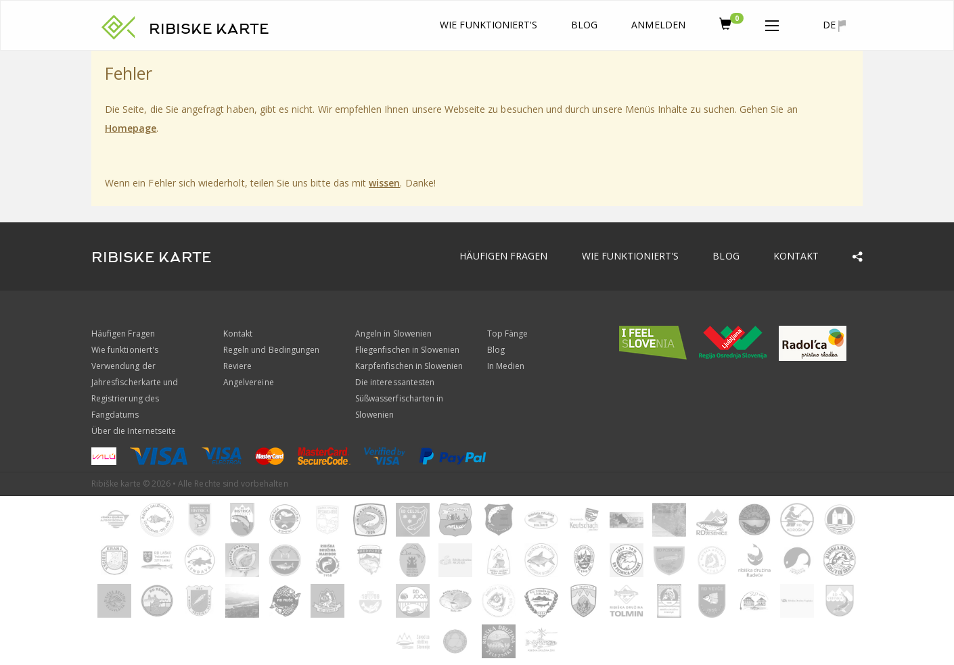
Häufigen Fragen (503, 255)
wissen (384, 182)
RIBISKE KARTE (209, 29)
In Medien (505, 366)
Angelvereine (248, 382)
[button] (772, 23)
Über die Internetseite (133, 431)
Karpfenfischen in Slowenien (409, 366)
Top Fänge (507, 333)
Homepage (130, 128)
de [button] (834, 25)
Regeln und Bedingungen (271, 349)
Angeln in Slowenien (393, 333)
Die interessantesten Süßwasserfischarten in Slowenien (399, 398)
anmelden (658, 24)
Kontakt (796, 255)
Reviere (237, 366)
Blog (584, 24)
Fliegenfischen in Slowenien (407, 349)
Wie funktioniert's (488, 24)
